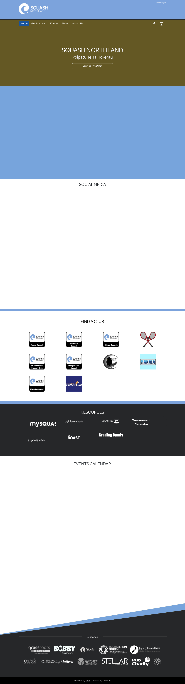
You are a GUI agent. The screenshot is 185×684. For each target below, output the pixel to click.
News (65, 23)
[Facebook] (154, 24)
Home (24, 23)
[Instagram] (161, 24)
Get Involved (39, 23)
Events (54, 23)
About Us (77, 23)
